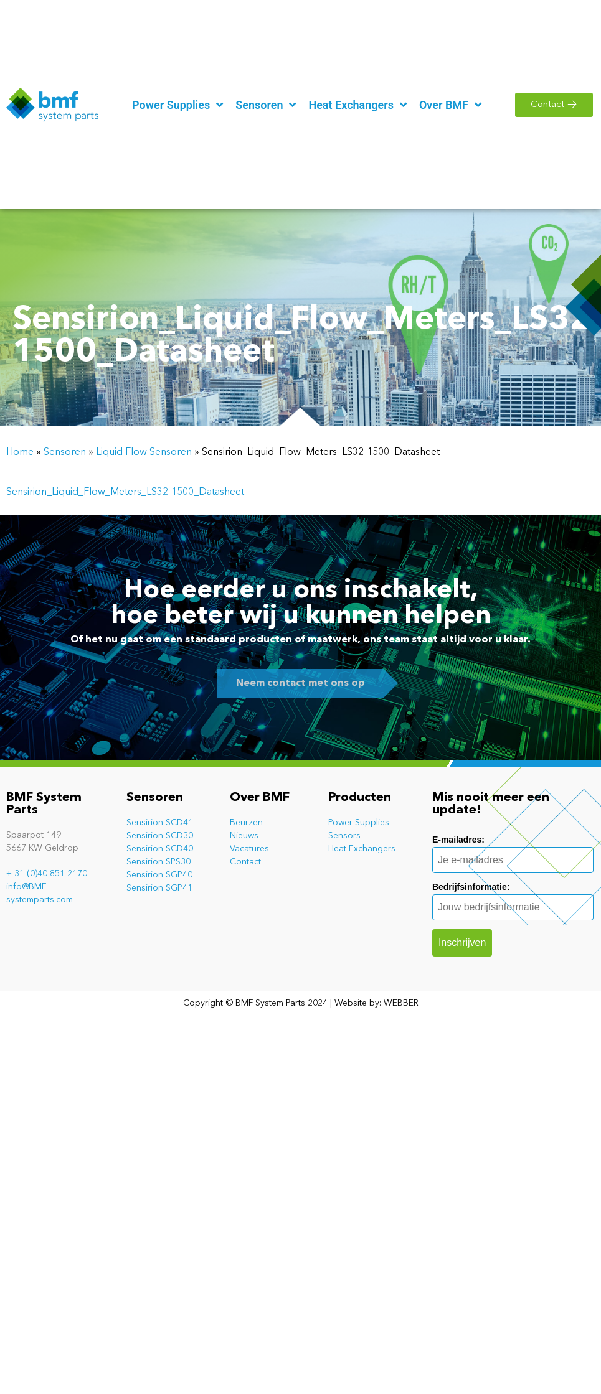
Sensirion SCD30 (159, 835)
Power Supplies (358, 822)
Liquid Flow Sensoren (144, 452)
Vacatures (249, 848)
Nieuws (244, 835)
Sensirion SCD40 (159, 848)
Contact (245, 862)
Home (20, 452)
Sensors (344, 835)
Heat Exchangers (361, 848)
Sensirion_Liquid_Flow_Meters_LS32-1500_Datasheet (125, 492)
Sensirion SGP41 (159, 888)
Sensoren (65, 452)
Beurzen (246, 822)
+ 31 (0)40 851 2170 (46, 873)
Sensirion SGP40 (159, 875)
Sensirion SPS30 (158, 862)
